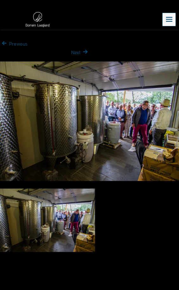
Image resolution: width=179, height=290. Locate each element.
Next (80, 52)
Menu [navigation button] (169, 19)
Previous (14, 44)
